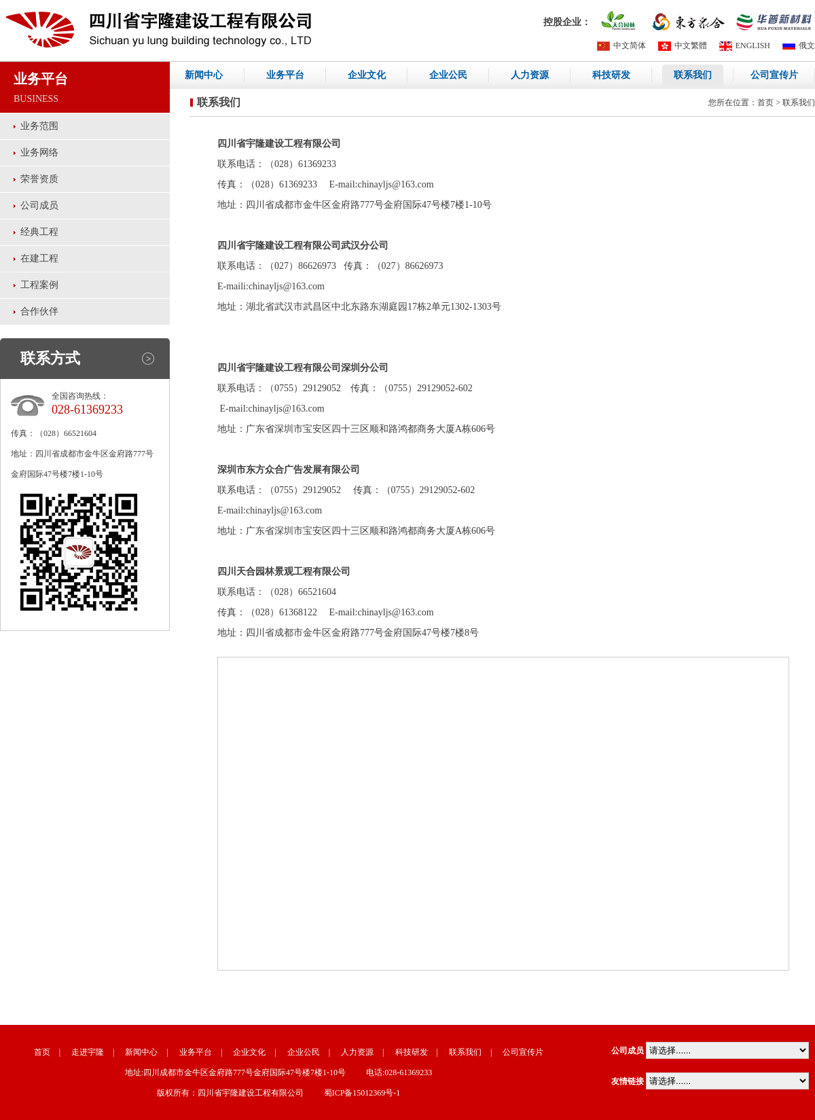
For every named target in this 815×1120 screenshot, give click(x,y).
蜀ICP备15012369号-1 (362, 1093)
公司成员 (39, 205)
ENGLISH (744, 45)
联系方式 (50, 358)
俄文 (798, 45)
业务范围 (39, 126)
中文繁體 (682, 45)
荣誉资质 (39, 179)
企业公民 (448, 75)
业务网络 (39, 152)
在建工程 (39, 258)
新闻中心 (204, 75)
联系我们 (693, 75)
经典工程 (39, 232)
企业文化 (367, 75)
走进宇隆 (87, 1052)
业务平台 (285, 75)
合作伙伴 (39, 311)
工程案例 (39, 285)
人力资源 (530, 75)
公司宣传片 (774, 75)
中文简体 (621, 45)
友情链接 (627, 1081)
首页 (765, 102)
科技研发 (611, 75)
